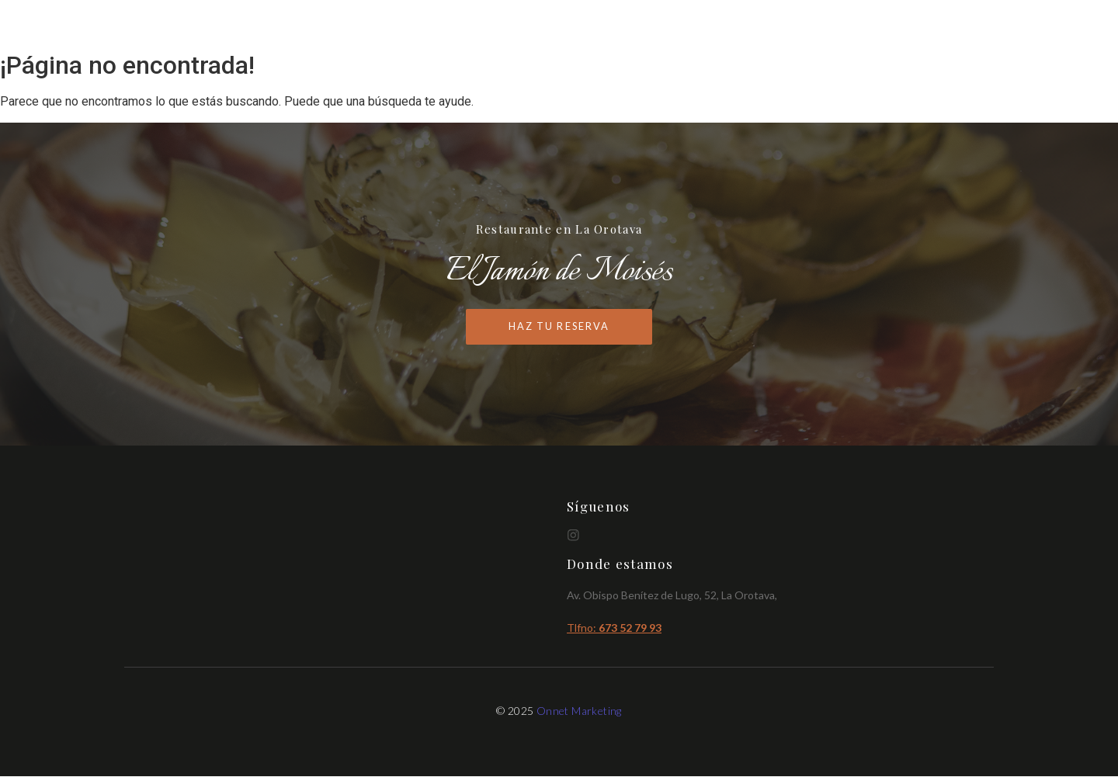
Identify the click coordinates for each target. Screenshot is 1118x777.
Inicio (765, 25)
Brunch (890, 25)
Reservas (963, 25)
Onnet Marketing (579, 710)
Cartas (825, 25)
